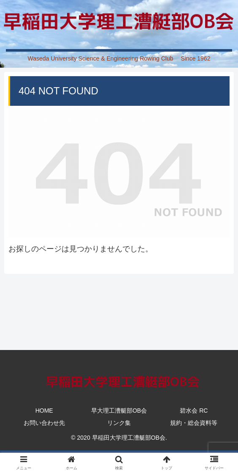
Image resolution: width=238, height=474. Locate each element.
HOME (44, 410)
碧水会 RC (194, 410)
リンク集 (119, 422)
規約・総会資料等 (193, 422)
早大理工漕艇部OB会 (119, 410)
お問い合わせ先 (44, 422)
